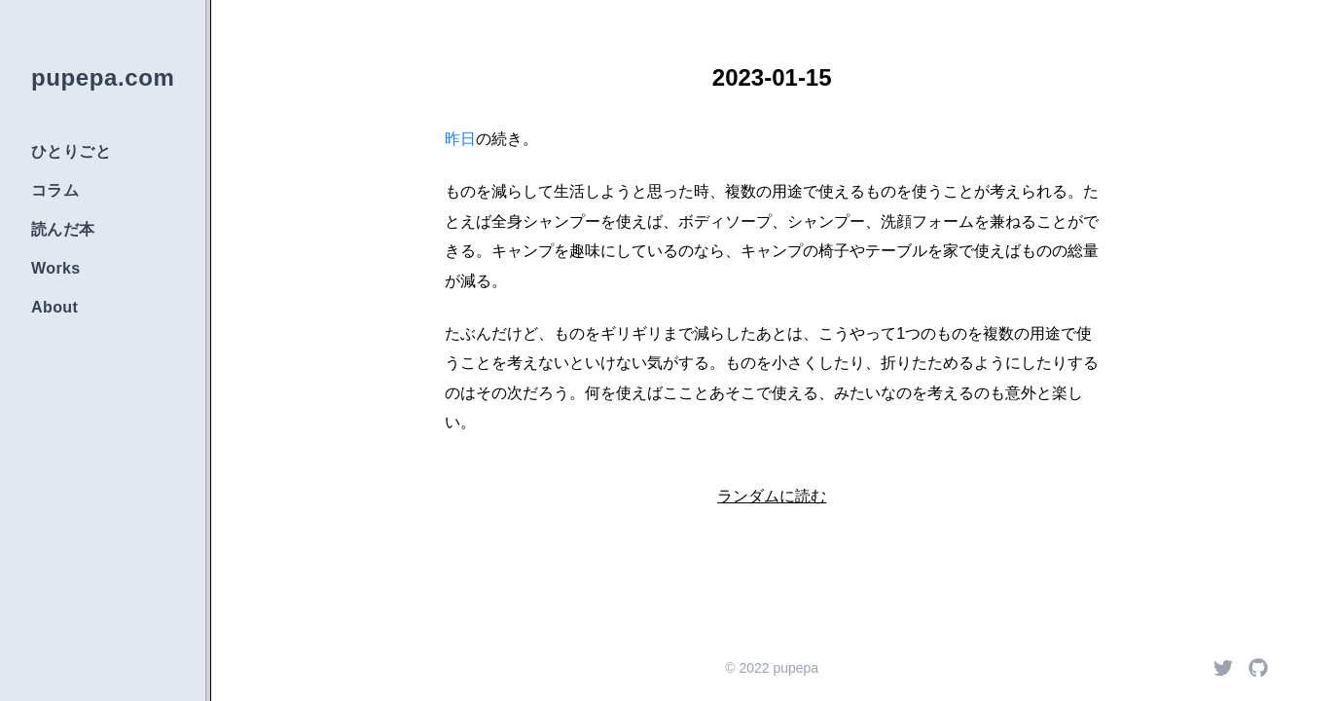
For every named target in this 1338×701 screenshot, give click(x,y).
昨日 (460, 138)
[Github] (1258, 668)
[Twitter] (1223, 668)
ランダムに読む (771, 496)
